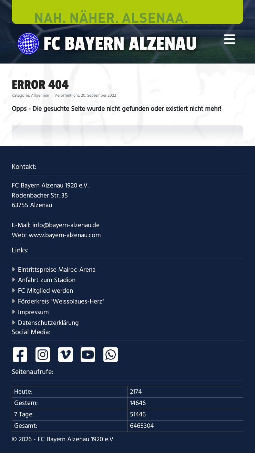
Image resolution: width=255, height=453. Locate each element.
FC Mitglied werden (45, 291)
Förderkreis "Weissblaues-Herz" (61, 301)
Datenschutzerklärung (48, 323)
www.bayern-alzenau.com (65, 235)
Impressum (33, 312)
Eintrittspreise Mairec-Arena (56, 269)
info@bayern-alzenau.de (66, 225)
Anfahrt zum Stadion (46, 280)
